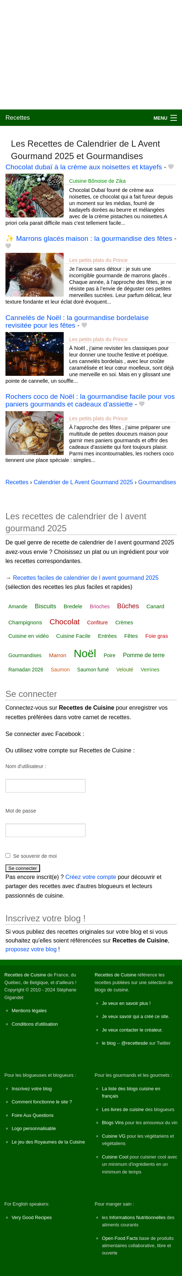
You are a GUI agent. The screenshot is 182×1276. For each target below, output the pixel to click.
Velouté (124, 669)
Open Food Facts (120, 1238)
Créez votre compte (91, 877)
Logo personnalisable (34, 1128)
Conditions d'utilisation (35, 1024)
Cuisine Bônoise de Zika (97, 181)
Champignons (25, 622)
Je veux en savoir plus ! (126, 1003)
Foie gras (156, 636)
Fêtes (131, 636)
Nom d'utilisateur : (25, 766)
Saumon (60, 669)
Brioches (100, 606)
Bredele (73, 606)
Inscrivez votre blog (32, 1088)
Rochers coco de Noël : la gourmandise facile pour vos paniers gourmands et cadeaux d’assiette (90, 400)
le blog (109, 1043)
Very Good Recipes (32, 1217)
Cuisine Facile (73, 636)
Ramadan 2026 (25, 669)
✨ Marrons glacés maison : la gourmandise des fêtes (88, 238)
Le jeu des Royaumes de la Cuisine (48, 1142)
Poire (110, 655)
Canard (155, 606)
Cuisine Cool (115, 1157)
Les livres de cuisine (123, 1109)
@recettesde (134, 1043)
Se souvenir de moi (35, 856)
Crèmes (124, 622)
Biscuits (45, 606)
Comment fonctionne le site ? (42, 1102)
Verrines (150, 669)
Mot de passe (20, 811)
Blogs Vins (113, 1122)
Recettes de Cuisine (25, 975)
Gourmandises (24, 655)
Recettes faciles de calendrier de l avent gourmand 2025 (85, 578)
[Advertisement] (91, 55)
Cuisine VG (114, 1136)
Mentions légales (29, 1010)
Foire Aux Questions (33, 1115)
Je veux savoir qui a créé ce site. (136, 1016)
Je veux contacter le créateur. (132, 1030)
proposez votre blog (31, 949)
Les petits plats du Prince (98, 260)
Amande (17, 606)
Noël (85, 653)
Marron (58, 655)
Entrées (107, 636)
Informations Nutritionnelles (137, 1217)
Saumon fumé (93, 669)
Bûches (128, 606)
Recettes (17, 117)
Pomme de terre (144, 655)
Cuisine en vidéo (28, 636)
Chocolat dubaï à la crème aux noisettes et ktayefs (83, 167)
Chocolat (65, 621)
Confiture (97, 622)
